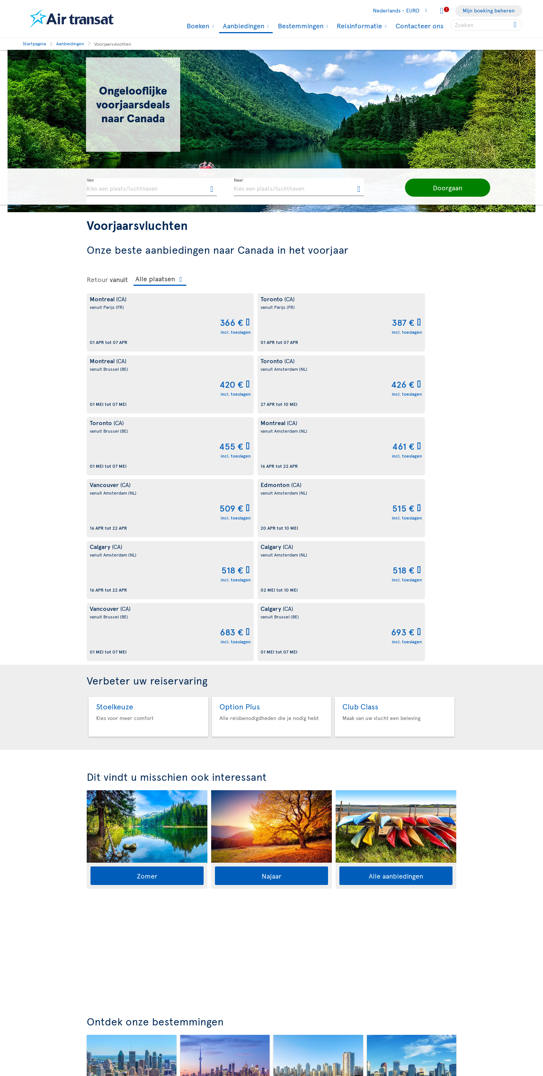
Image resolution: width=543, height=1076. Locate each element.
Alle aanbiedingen (396, 628)
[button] (433, 188)
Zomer (147, 628)
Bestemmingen (299, 25)
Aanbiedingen (242, 26)
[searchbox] (486, 25)
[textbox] (152, 187)
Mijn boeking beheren (489, 10)
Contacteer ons (419, 25)
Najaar (271, 628)
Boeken (197, 25)
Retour (97, 279)
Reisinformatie (358, 25)
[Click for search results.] (515, 25)
